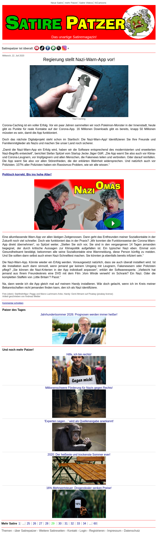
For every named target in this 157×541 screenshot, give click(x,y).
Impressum (114, 530)
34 (85, 523)
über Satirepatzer (26, 530)
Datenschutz (132, 530)
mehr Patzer (71, 2)
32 (73, 523)
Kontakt (72, 530)
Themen (6, 530)
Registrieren (97, 530)
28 (47, 523)
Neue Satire (57, 2)
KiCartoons (100, 2)
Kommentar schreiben (12, 303)
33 (79, 523)
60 (95, 523)
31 (66, 523)
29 (53, 523)
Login (83, 530)
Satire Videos (86, 2)
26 (35, 523)
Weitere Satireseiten (52, 530)
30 (60, 523)
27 (41, 523)
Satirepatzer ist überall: (18, 48)
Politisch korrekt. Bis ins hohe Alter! (27, 174)
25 (29, 523)
